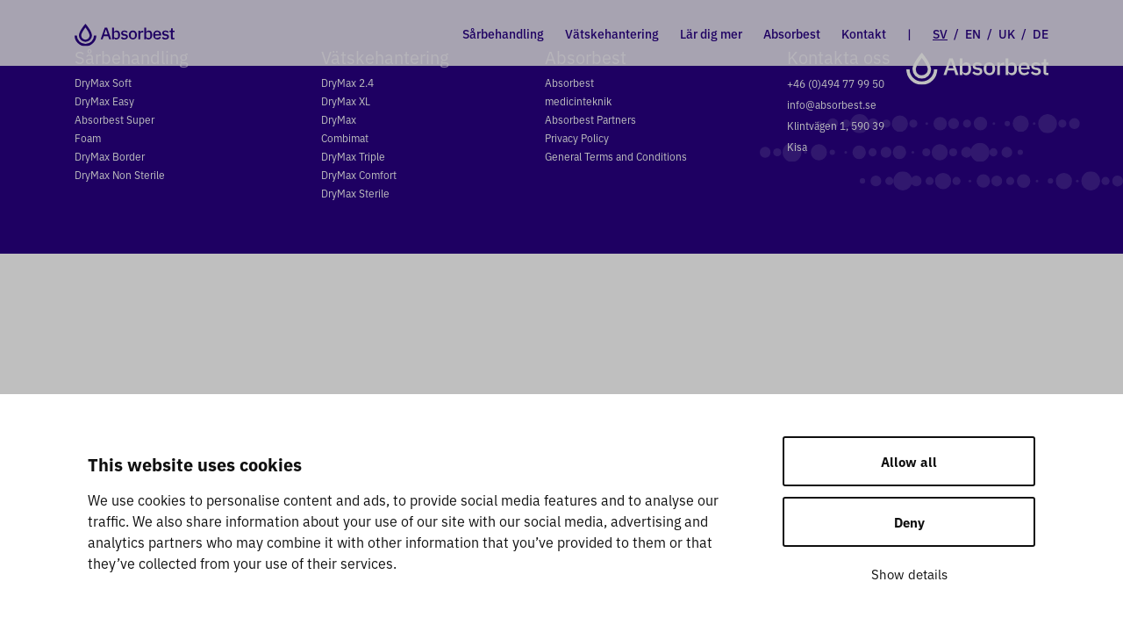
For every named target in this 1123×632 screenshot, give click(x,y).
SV (940, 33)
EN (973, 33)
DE (1040, 33)
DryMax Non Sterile (120, 174)
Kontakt (863, 33)
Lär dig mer (711, 33)
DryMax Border (110, 155)
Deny (909, 522)
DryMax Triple (353, 155)
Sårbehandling (503, 33)
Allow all (909, 461)
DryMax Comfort (359, 174)
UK (1006, 33)
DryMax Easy (104, 100)
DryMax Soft (103, 82)
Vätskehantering (612, 33)
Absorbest (791, 33)
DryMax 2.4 (347, 82)
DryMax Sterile (355, 192)
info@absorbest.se (831, 104)
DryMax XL (345, 100)
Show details (909, 573)
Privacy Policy (577, 137)
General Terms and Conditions (616, 155)
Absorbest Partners (590, 118)
